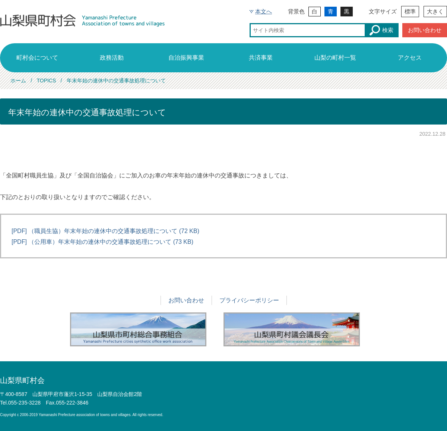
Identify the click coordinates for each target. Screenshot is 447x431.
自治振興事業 (186, 57)
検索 (381, 30)
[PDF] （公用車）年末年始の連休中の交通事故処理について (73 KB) (102, 242)
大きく (435, 11)
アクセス (410, 57)
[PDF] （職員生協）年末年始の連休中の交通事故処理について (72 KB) (105, 231)
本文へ (263, 11)
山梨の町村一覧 (335, 57)
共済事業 (261, 57)
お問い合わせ (424, 30)
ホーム (18, 81)
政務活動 (112, 57)
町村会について (37, 57)
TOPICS (46, 81)
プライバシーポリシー (249, 300)
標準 (410, 11)
